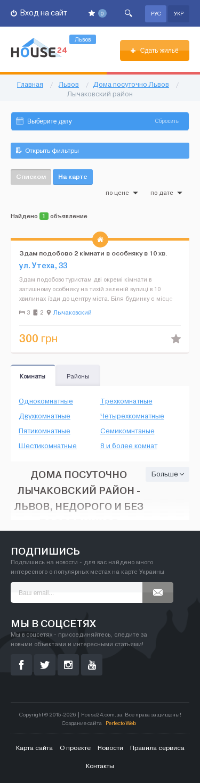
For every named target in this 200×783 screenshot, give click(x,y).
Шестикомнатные (48, 446)
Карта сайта (34, 748)
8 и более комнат (128, 446)
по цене (122, 193)
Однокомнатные (46, 401)
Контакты (100, 766)
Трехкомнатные (126, 401)
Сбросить (167, 121)
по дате (166, 193)
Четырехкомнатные (132, 416)
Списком (31, 176)
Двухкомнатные (44, 416)
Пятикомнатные (44, 431)
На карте (72, 176)
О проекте (75, 748)
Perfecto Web (121, 723)
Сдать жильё (154, 50)
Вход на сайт (39, 13)
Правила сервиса (157, 748)
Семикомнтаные (127, 431)
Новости (110, 748)
